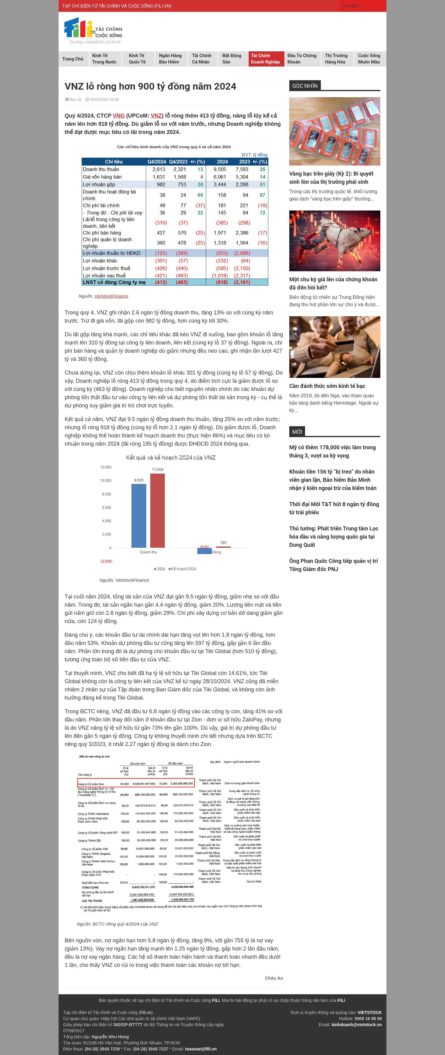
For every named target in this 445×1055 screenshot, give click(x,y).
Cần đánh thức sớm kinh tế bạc (327, 386)
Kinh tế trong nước (104, 59)
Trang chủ (72, 59)
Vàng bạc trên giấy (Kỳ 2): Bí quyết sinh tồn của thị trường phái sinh (331, 177)
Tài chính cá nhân (201, 59)
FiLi (216, 1000)
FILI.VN (163, 6)
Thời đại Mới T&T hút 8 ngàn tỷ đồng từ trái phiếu (334, 508)
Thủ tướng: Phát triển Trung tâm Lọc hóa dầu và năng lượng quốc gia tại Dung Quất (333, 536)
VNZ (156, 116)
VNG (119, 116)
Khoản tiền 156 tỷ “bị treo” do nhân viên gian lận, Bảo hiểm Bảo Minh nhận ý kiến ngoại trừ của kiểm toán (333, 479)
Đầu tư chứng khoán (302, 59)
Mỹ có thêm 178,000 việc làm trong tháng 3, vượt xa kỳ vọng (332, 451)
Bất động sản (231, 59)
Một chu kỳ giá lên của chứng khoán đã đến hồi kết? (333, 283)
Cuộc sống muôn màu (369, 59)
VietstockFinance (111, 296)
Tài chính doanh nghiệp (265, 59)
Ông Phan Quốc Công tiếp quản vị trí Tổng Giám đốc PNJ (333, 565)
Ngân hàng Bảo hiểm (170, 59)
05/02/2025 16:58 (102, 99)
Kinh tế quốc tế (137, 59)
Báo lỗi (73, 99)
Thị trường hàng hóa (336, 59)
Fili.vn (145, 1012)
